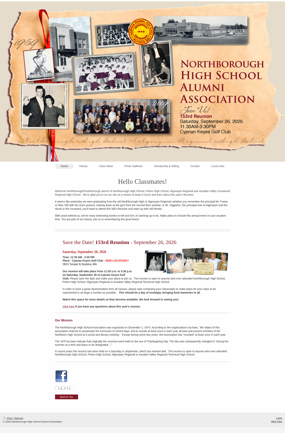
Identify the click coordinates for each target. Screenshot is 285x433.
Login (279, 418)
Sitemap (18, 418)
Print (8, 418)
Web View (276, 421)
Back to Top (66, 396)
